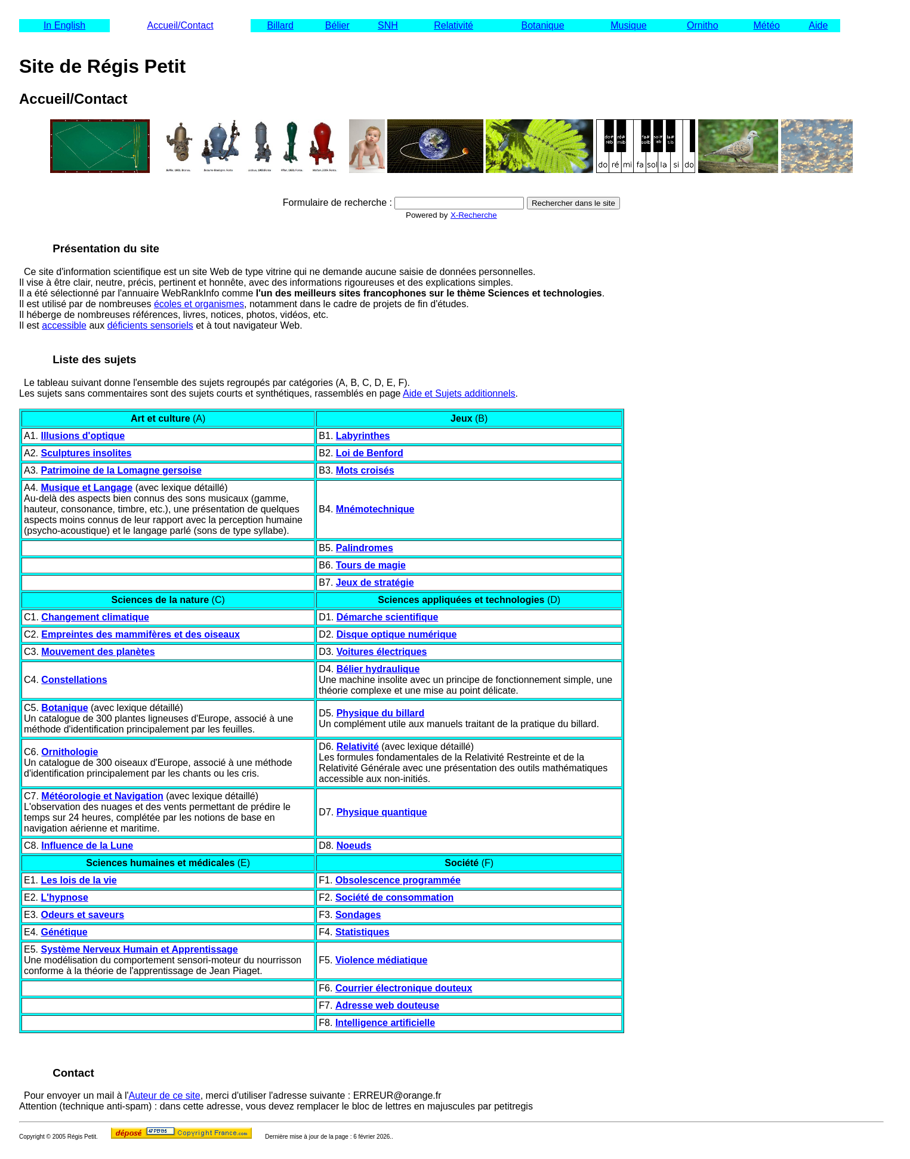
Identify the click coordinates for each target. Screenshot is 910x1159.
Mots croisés (365, 470)
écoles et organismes (199, 304)
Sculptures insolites (86, 453)
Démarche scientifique (388, 617)
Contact (73, 1073)
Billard (280, 25)
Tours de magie (371, 565)
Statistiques (362, 932)
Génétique (64, 932)
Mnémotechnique (375, 509)
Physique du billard (381, 713)
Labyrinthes (363, 436)
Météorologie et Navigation (102, 796)
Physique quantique (382, 812)
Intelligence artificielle (385, 1023)
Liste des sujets (94, 359)
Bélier (337, 25)
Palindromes (364, 548)
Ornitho (702, 25)
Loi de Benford (369, 453)
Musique (628, 25)
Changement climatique (95, 617)
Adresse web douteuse (387, 1005)
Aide (818, 25)
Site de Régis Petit (102, 66)
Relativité (453, 25)
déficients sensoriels (150, 325)
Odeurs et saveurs (82, 915)
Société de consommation (394, 897)
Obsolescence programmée (398, 880)
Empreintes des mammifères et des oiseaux (140, 634)
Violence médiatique (381, 960)
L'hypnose (64, 897)
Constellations (74, 680)
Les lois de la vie (78, 880)
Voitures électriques (382, 652)
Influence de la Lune (87, 845)
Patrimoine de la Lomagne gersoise (121, 470)
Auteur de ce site (164, 1095)
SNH (388, 25)
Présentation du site (106, 248)
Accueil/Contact (180, 25)
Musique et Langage (86, 488)
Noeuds (354, 845)
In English (64, 25)
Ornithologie (69, 752)
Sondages (358, 915)
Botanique (542, 25)
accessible (64, 325)
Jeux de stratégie (375, 582)
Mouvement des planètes (98, 652)
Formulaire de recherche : (337, 202)
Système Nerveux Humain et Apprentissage (139, 949)
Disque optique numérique (397, 634)
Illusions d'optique (83, 436)
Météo (767, 25)
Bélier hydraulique (378, 669)
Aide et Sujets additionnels (459, 393)
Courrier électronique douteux (403, 988)
